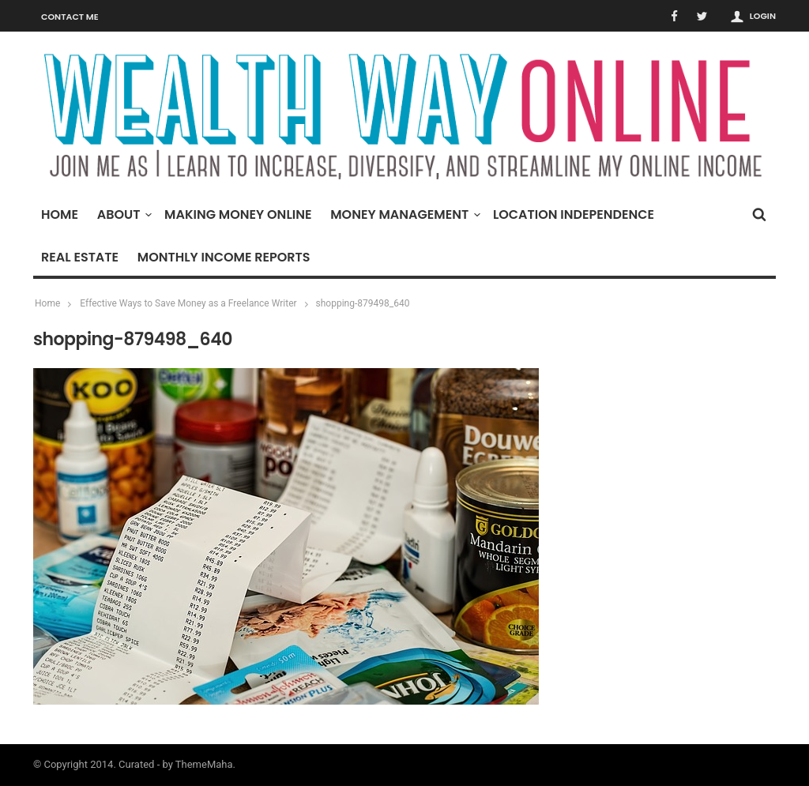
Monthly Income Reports (223, 257)
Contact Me (70, 16)
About (123, 214)
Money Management (403, 214)
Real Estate (80, 257)
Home (59, 214)
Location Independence (573, 214)
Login (763, 15)
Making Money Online (237, 214)
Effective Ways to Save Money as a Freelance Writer (188, 303)
